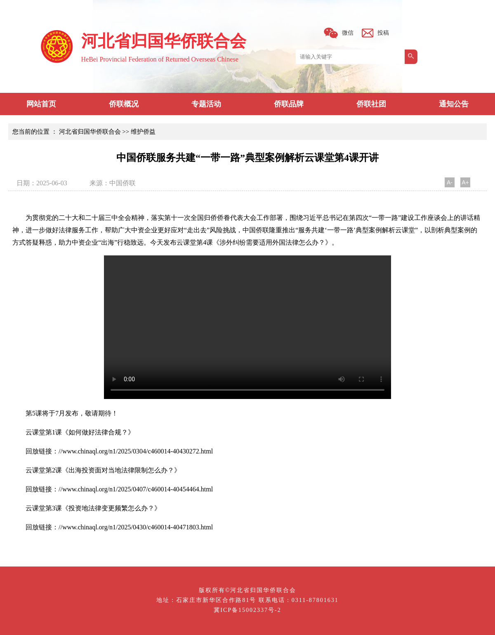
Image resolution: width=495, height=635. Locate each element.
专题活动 (206, 104)
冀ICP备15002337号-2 (247, 610)
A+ (465, 182)
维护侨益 (143, 131)
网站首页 (41, 104)
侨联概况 (124, 104)
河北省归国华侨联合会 (90, 131)
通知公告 (454, 104)
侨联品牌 (289, 104)
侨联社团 (371, 104)
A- (450, 182)
